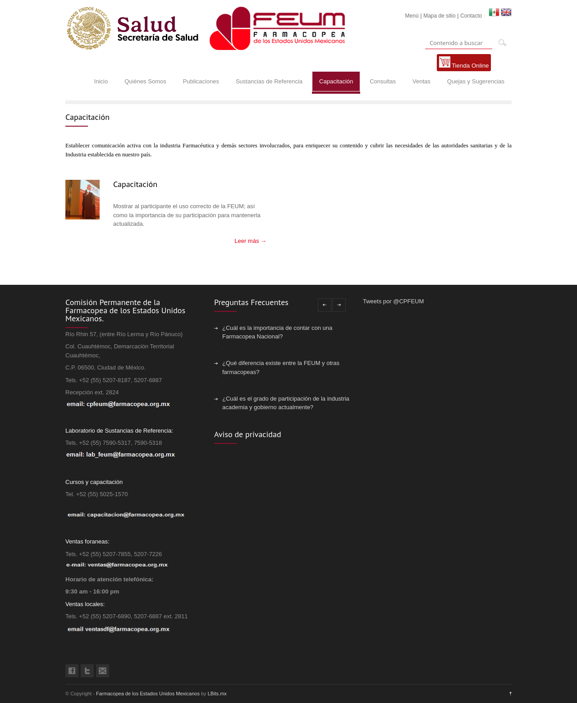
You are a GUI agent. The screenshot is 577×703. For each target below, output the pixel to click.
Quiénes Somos (145, 81)
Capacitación (336, 81)
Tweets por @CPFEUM (393, 301)
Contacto (471, 16)
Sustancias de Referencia (269, 81)
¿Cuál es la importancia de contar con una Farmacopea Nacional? (277, 332)
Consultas (383, 81)
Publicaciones (201, 81)
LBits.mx (217, 693)
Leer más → (250, 240)
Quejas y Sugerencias (475, 81)
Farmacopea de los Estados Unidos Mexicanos (148, 693)
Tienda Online (464, 62)
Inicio (101, 81)
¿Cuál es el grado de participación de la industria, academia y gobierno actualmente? (286, 403)
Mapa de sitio (439, 16)
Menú (412, 16)
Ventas (421, 81)
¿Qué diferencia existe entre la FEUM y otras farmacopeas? (280, 367)
